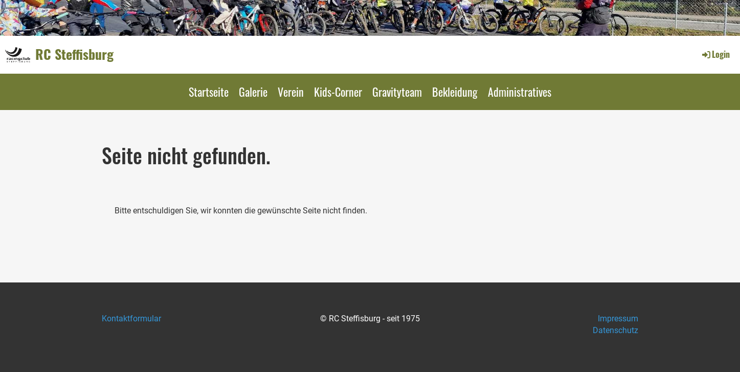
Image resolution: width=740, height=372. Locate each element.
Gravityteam (397, 91)
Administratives (519, 91)
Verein (291, 91)
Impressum (618, 318)
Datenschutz (615, 330)
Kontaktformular (131, 318)
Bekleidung (455, 91)
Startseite (209, 91)
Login (715, 54)
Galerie (253, 91)
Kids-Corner (338, 91)
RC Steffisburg (74, 54)
